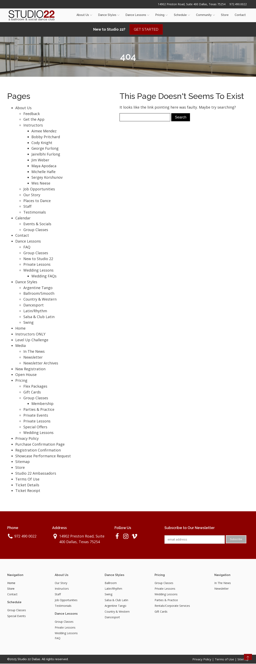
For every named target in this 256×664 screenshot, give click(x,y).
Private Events (35, 415)
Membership (42, 404)
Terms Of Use (27, 479)
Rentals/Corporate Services (172, 606)
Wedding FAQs (44, 276)
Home (20, 328)
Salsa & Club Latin (39, 317)
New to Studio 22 (38, 259)
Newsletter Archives (40, 363)
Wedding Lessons (38, 270)
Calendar (23, 218)
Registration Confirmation (38, 450)
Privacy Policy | (203, 660)
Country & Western (40, 299)
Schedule (182, 15)
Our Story (31, 195)
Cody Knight (41, 143)
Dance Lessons (137, 15)
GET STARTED (146, 30)
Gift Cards (32, 392)
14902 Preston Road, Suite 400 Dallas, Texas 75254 (191, 4)
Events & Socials (37, 224)
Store (225, 15)
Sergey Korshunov (47, 177)
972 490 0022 (25, 536)
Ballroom (111, 583)
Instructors (33, 125)
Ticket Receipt (27, 491)
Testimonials (34, 212)
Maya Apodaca (43, 166)
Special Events (16, 616)
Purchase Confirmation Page (40, 444)
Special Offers (35, 427)
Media (20, 345)
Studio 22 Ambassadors (35, 473)
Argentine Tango (38, 288)
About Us (84, 15)
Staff (27, 206)
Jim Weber (40, 160)
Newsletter (33, 357)
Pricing (161, 15)
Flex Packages (35, 386)
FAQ (26, 247)
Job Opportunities (39, 189)
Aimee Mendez (44, 131)
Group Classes (35, 230)
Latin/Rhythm (35, 311)
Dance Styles (109, 15)
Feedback (31, 114)
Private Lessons (37, 264)
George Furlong (45, 148)
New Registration (30, 369)
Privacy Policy (27, 438)
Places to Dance (37, 201)
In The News (34, 351)
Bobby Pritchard (45, 137)
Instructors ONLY (30, 334)
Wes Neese (40, 183)
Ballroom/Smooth (38, 293)
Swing (28, 322)
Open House (26, 374)
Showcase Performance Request (43, 456)
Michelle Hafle (43, 172)
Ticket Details (27, 485)
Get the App (33, 119)
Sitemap (22, 462)
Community (205, 15)
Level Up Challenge (31, 340)
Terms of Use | (226, 660)
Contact (240, 15)
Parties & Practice (38, 409)
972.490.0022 (238, 4)
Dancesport (33, 305)
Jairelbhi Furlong (45, 154)
